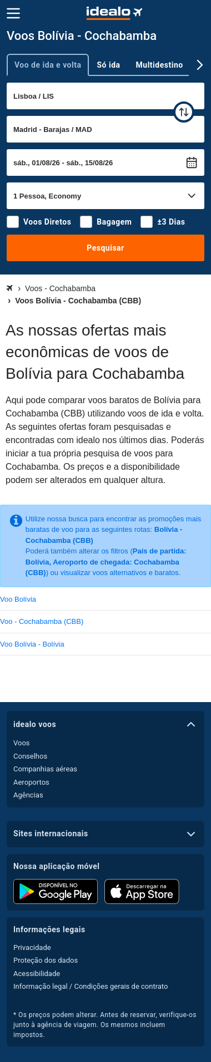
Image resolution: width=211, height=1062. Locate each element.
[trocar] (183, 112)
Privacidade (32, 947)
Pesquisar (105, 247)
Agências (28, 795)
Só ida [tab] (108, 64)
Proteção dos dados (45, 960)
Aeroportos (31, 782)
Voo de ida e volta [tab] (47, 64)
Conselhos (30, 756)
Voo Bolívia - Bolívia (32, 644)
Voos (21, 743)
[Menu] (13, 13)
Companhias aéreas (45, 769)
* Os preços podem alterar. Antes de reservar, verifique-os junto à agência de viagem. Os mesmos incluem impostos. (105, 1025)
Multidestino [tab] (159, 64)
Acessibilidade (36, 973)
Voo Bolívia (18, 599)
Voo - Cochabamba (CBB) (41, 621)
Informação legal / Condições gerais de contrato (90, 986)
